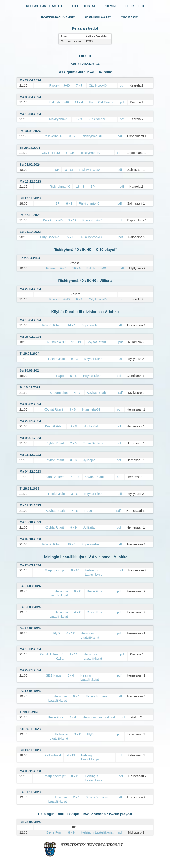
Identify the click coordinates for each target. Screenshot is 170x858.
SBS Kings (53, 675)
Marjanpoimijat (55, 570)
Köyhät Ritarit (51, 325)
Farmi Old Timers (101, 102)
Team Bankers (93, 443)
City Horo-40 (98, 85)
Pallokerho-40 (53, 136)
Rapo (60, 376)
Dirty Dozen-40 (50, 237)
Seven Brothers (97, 696)
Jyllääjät (89, 460)
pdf (122, 85)
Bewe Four (94, 591)
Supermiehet (90, 325)
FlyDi (56, 633)
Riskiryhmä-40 (59, 85)
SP (57, 169)
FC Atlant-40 (97, 119)
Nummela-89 (56, 342)
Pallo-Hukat (52, 755)
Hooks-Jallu (56, 359)
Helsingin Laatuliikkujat (99, 717)
